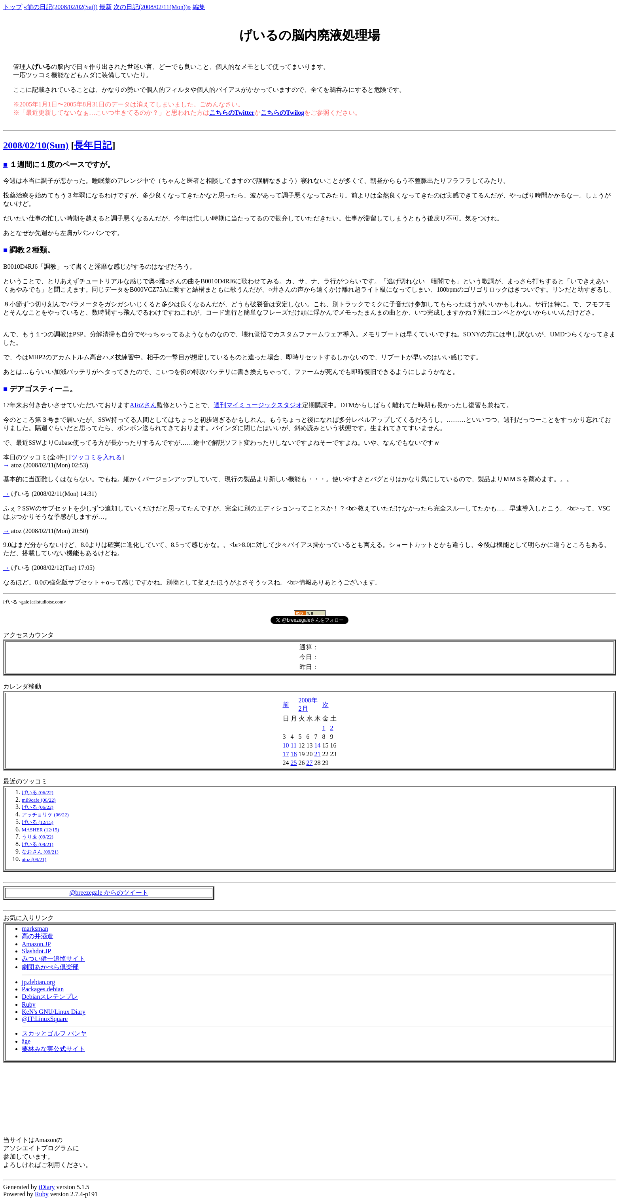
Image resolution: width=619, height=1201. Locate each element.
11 (294, 745)
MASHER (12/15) (40, 830)
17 (286, 754)
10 (286, 745)
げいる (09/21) (37, 844)
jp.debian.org (38, 982)
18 (294, 754)
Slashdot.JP (36, 951)
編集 (199, 7)
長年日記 (93, 145)
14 (317, 745)
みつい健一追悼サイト (53, 958)
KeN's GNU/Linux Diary (53, 1011)
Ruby (29, 1004)
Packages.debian (43, 989)
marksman (35, 928)
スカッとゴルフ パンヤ (54, 1033)
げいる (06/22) (37, 792)
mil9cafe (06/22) (39, 800)
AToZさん (143, 405)
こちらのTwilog (282, 112)
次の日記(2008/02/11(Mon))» (152, 7)
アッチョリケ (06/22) (45, 815)
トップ (12, 7)
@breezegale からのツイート (108, 892)
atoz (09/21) (34, 859)
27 (310, 762)
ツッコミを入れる (96, 457)
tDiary (47, 1187)
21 (317, 754)
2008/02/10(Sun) (35, 145)
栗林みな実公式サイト (53, 1048)
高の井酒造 (37, 936)
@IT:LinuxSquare (45, 1018)
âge (26, 1041)
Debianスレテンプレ (50, 996)
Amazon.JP (36, 944)
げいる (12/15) (37, 822)
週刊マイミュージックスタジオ (258, 405)
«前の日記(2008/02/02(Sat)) (61, 7)
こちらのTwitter (231, 112)
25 (294, 762)
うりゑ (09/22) (37, 837)
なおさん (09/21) (40, 852)
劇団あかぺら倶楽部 (50, 967)
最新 (105, 7)
